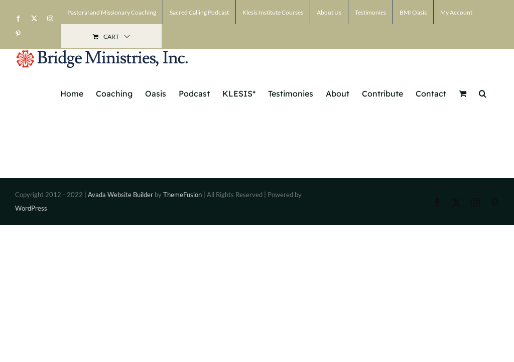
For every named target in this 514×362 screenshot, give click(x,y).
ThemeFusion (182, 195)
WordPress (31, 208)
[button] (482, 92)
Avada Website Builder (120, 195)
